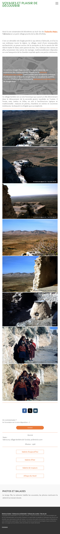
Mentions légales (6, 513)
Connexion (5, 527)
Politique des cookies (33, 513)
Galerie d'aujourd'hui (30, 452)
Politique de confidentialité (19, 513)
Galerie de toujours (30, 468)
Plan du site (43, 513)
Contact (30, 427)
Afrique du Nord (30, 476)
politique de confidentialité (44, 79)
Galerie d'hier (30, 460)
